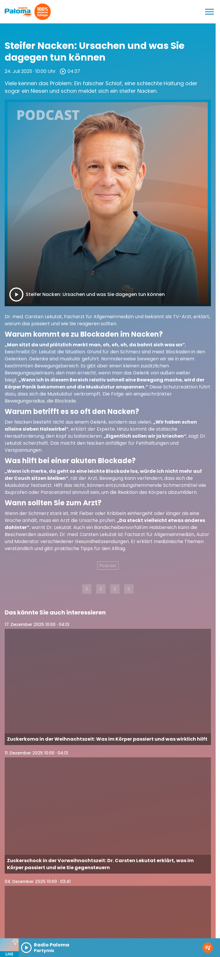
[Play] (16, 294)
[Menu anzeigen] (209, 12)
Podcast (108, 566)
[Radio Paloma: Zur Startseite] (18, 11)
